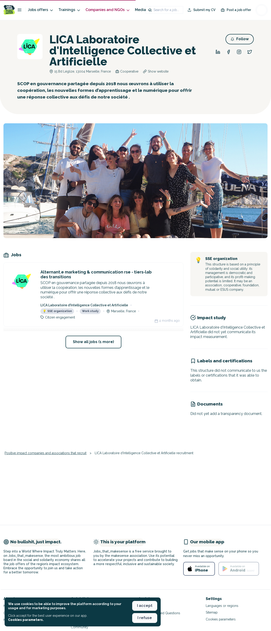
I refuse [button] (144, 618)
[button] (239, 39)
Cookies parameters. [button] (26, 620)
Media (143, 10)
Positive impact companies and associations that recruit (45, 453)
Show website (158, 71)
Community (79, 627)
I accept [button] (144, 605)
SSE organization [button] (57, 311)
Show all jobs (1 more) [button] (93, 342)
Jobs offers (41, 10)
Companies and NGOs (108, 10)
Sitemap (212, 612)
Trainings (69, 10)
